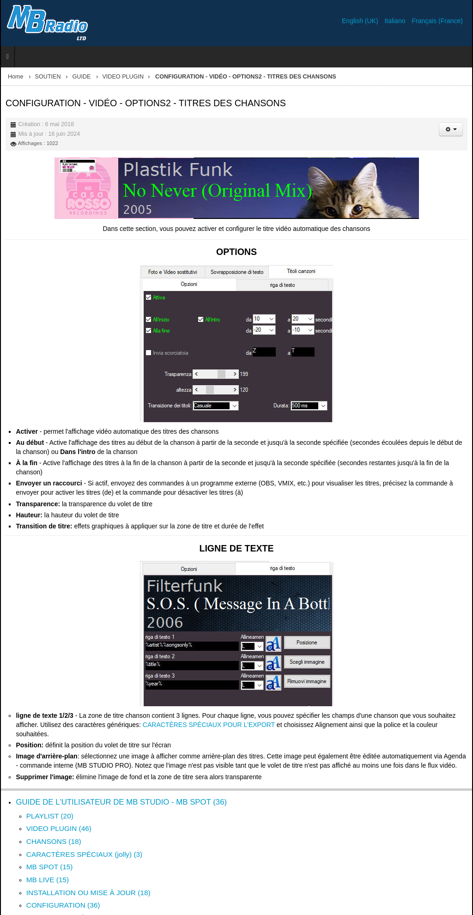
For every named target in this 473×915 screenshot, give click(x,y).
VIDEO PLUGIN (123, 76)
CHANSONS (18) (53, 841)
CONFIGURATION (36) (63, 905)
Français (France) (437, 20)
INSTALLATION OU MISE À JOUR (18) (88, 893)
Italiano (395, 20)
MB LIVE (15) (47, 880)
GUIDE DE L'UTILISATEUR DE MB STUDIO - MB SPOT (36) (121, 802)
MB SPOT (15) (49, 867)
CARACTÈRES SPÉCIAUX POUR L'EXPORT (209, 724)
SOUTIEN (48, 76)
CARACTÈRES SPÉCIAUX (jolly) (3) (84, 854)
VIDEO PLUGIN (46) (58, 828)
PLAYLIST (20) (49, 816)
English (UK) (361, 20)
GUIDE (82, 76)
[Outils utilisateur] (451, 129)
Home (16, 76)
